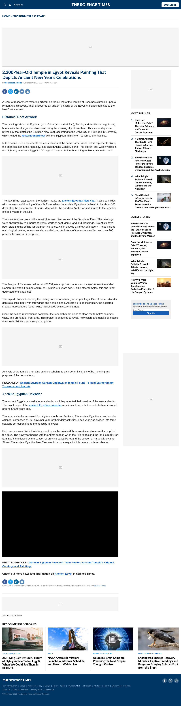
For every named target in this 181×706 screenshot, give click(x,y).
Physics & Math (74, 686)
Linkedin (16, 91)
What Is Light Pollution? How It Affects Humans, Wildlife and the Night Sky (144, 182)
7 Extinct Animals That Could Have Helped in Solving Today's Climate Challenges (144, 144)
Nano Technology (35, 686)
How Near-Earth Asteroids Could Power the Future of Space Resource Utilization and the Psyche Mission (152, 163)
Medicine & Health (101, 686)
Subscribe (170, 4)
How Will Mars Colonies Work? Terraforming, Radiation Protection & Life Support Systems (143, 286)
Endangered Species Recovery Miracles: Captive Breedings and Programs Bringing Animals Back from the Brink (158, 662)
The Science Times (90, 4)
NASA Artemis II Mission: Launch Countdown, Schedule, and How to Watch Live (66, 661)
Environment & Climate (121, 686)
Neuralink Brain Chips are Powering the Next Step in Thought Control (109, 661)
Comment (21, 91)
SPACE (50, 653)
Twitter (10, 91)
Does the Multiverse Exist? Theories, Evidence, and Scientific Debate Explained (145, 126)
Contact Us (49, 689)
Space (62, 686)
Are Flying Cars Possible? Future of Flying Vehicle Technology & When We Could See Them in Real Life (22, 662)
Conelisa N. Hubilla (14, 82)
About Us (6, 689)
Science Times (100, 586)
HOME (6, 16)
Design (22, 686)
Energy (47, 686)
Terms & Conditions (20, 689)
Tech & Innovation (9, 686)
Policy (55, 686)
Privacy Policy (36, 689)
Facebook (4, 91)
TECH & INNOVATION (11, 653)
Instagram (176, 680)
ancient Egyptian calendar (45, 405)
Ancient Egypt (63, 573)
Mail (27, 91)
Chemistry (87, 686)
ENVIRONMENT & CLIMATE (29, 16)
